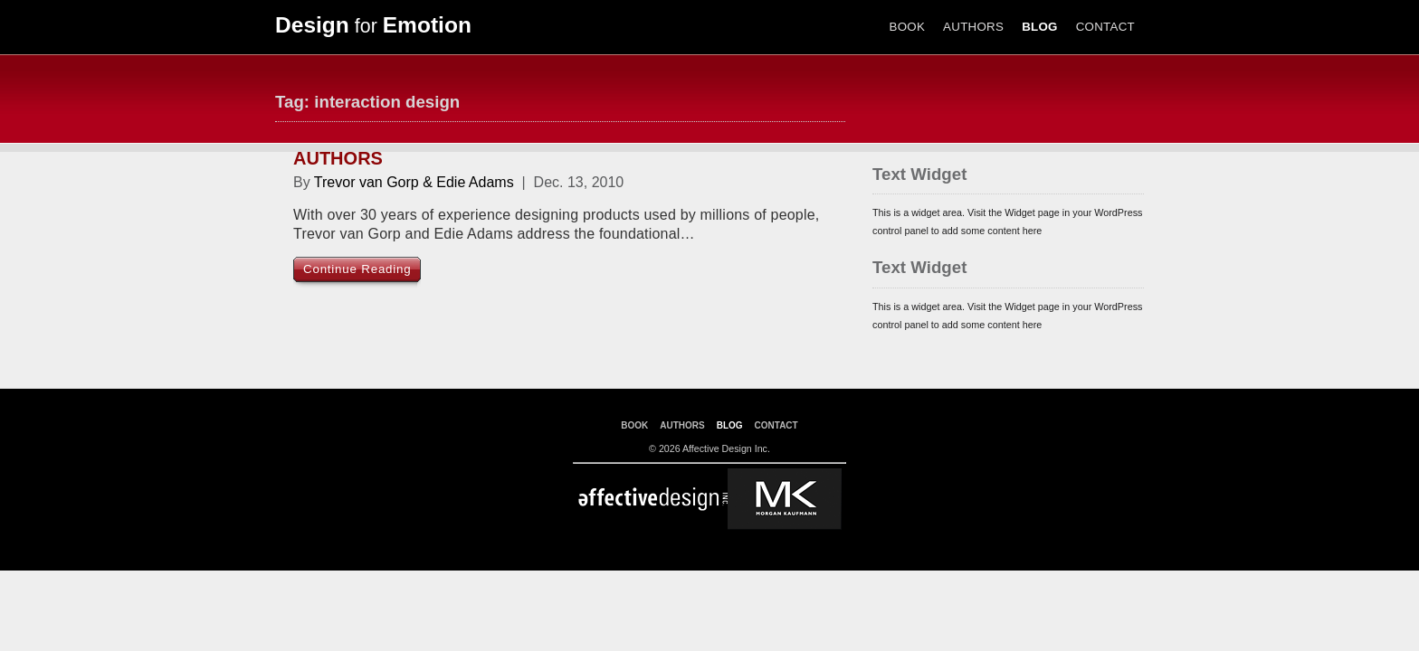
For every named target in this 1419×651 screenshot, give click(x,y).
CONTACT (1105, 26)
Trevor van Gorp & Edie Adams (414, 182)
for (373, 26)
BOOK (908, 26)
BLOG (1040, 26)
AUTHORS (973, 26)
